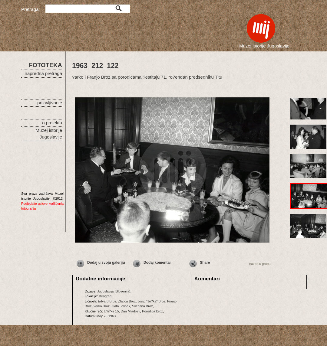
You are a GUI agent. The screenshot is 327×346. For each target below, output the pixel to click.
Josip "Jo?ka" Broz (151, 301)
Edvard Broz (107, 301)
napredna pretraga (43, 73)
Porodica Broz (152, 311)
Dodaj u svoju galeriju (106, 262)
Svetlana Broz (142, 306)
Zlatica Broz (127, 301)
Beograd (105, 296)
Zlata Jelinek (120, 306)
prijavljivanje (49, 102)
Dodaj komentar (157, 262)
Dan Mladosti (130, 311)
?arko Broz (102, 306)
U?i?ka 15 (111, 311)
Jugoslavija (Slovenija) (113, 291)
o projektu (52, 122)
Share (205, 262)
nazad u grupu (259, 264)
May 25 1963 (106, 316)
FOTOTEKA (45, 65)
